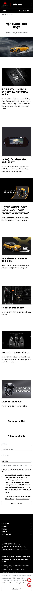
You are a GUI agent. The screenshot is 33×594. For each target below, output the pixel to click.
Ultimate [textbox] (5, 461)
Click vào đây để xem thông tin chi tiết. (15, 583)
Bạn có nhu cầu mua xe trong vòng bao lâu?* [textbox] (14, 466)
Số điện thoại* (6, 455)
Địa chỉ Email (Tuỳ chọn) (8, 449)
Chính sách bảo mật (22, 499)
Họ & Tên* (4, 443)
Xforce (4, 14)
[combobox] (16, 461)
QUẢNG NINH (17, 4)
